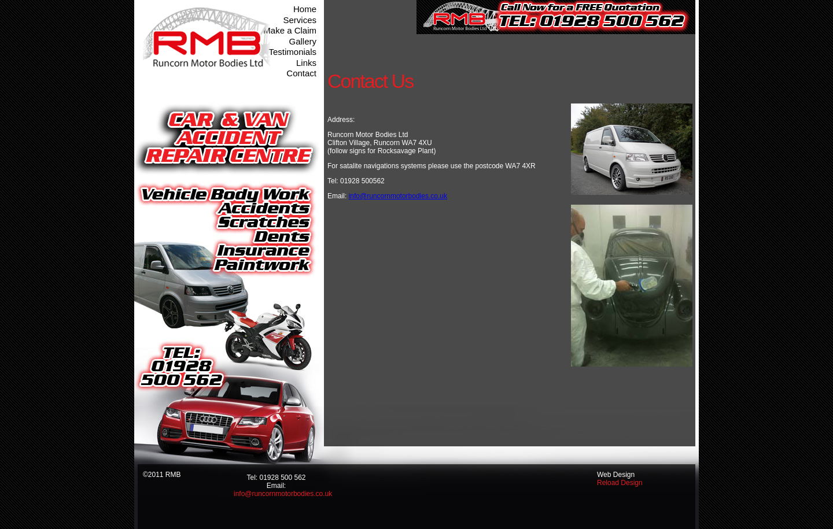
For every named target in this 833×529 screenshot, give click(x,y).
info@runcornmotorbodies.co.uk (398, 196)
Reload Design (620, 483)
